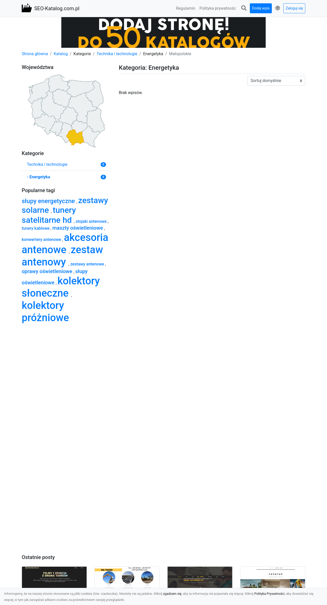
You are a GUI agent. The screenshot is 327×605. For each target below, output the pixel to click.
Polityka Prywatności (269, 594)
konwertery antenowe (42, 239)
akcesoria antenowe (65, 243)
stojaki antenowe (92, 221)
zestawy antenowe (87, 264)
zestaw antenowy (62, 256)
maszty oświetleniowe (78, 228)
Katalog (61, 53)
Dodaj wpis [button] (261, 8)
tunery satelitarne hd (49, 215)
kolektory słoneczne (61, 287)
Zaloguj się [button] (294, 8)
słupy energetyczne (49, 201)
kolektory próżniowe (45, 311)
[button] (244, 8)
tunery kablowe (36, 228)
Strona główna (35, 53)
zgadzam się (172, 594)
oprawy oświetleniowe (48, 271)
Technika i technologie (117, 53)
